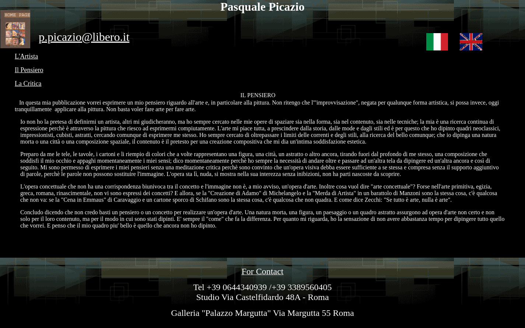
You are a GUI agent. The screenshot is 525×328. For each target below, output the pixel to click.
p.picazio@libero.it (84, 36)
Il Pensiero (29, 70)
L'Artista (26, 56)
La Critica (28, 83)
